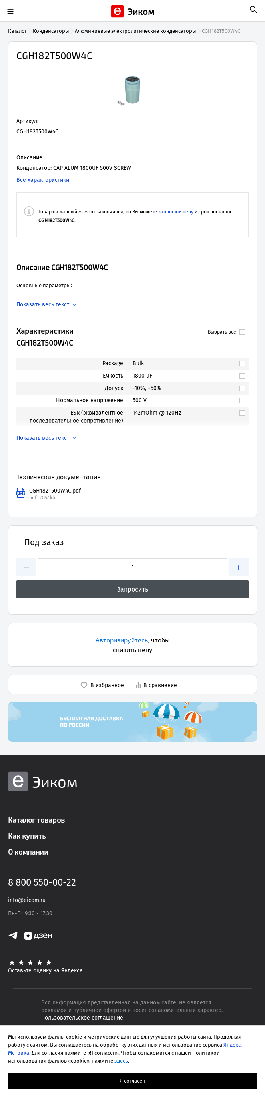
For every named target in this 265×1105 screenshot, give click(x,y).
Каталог (17, 31)
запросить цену (175, 212)
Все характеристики (42, 180)
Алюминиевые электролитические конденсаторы (135, 31)
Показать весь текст (42, 305)
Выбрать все (226, 332)
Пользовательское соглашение (82, 1017)
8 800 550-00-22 (42, 882)
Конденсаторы (51, 31)
